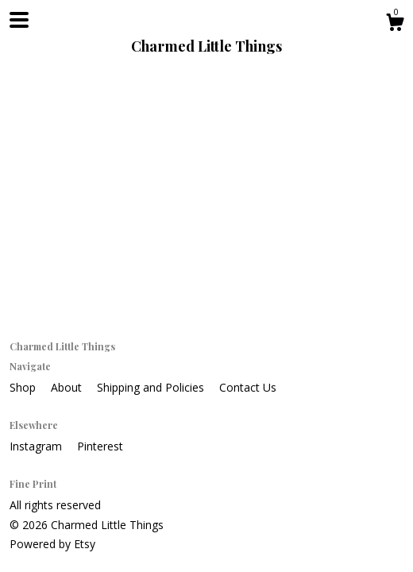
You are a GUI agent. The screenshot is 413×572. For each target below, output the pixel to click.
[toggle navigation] (19, 20)
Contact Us (247, 387)
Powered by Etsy (52, 543)
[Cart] (394, 24)
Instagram (37, 446)
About (68, 387)
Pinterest (100, 446)
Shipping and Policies (152, 387)
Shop (24, 387)
